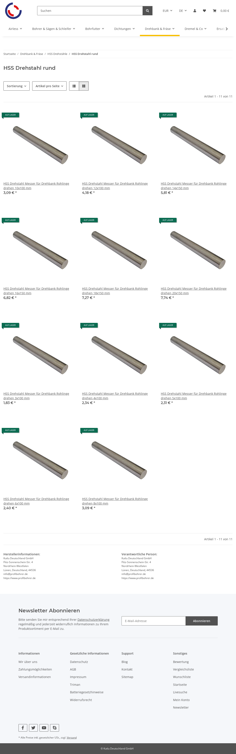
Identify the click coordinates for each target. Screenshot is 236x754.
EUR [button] (166, 11)
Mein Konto (181, 700)
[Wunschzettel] (204, 10)
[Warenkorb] (221, 10)
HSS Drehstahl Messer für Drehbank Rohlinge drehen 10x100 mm (36, 185)
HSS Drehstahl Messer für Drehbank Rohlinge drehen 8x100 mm (115, 501)
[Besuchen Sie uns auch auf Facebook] (22, 728)
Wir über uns (27, 662)
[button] (194, 10)
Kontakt (127, 669)
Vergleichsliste (183, 669)
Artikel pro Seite (47, 86)
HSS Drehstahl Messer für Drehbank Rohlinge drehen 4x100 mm (115, 396)
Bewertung (181, 662)
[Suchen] (90, 10)
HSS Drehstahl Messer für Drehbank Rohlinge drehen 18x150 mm (115, 290)
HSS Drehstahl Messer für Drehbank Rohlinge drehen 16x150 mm (36, 290)
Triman (75, 685)
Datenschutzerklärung (94, 620)
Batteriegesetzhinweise (87, 692)
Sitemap (127, 677)
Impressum (78, 677)
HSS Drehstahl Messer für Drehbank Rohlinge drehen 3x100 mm (36, 396)
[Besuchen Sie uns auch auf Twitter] (33, 728)
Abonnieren (201, 621)
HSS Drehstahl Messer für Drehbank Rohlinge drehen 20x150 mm (194, 290)
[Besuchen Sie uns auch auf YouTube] (44, 728)
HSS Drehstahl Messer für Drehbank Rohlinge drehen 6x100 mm (36, 501)
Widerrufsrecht (81, 700)
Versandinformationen (34, 677)
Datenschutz (79, 662)
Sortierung (15, 86)
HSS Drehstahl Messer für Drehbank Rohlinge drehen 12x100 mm (115, 185)
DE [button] (181, 11)
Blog (125, 662)
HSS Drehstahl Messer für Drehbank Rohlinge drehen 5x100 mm (194, 396)
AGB (73, 669)
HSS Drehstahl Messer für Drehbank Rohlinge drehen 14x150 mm (194, 185)
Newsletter (181, 707)
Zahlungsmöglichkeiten (35, 669)
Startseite (180, 685)
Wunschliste (182, 677)
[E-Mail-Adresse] (154, 620)
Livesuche (180, 692)
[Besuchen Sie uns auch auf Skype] (54, 728)
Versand (72, 737)
